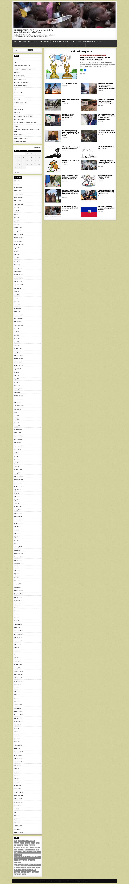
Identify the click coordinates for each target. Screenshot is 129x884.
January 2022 (17, 352)
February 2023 (18, 308)
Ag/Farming (22, 41)
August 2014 (17, 644)
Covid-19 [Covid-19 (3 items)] (23, 847)
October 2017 (18, 520)
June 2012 (16, 731)
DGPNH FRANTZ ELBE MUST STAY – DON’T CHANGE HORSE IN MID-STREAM (96, 59)
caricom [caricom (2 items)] (33, 843)
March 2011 (17, 782)
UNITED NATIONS (19, 135)
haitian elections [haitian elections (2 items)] (23, 860)
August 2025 (17, 207)
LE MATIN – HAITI (19, 92)
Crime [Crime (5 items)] (27, 847)
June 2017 (16, 533)
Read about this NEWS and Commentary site (41, 45)
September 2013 (18, 681)
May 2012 (16, 735)
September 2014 (18, 641)
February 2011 (18, 785)
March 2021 (17, 385)
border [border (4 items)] (21, 843)
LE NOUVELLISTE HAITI (20, 102)
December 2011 (18, 752)
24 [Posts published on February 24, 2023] (35, 164)
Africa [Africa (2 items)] (15, 841)
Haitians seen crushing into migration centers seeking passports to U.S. (106, 191)
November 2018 (18, 479)
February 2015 (18, 624)
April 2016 (16, 577)
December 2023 (18, 274)
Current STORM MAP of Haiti (22, 65)
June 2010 (16, 812)
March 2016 (17, 580)
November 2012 (18, 715)
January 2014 (17, 668)
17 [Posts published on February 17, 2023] (35, 160)
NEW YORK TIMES (19, 119)
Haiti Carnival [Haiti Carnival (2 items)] (31, 860)
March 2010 (17, 822)
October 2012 (18, 718)
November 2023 (18, 278)
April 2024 (16, 261)
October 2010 (18, 799)
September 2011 (18, 762)
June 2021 (16, 375)
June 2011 (16, 772)
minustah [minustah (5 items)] (22, 870)
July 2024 (16, 251)
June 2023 (16, 295)
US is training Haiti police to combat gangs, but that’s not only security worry (106, 162)
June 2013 (16, 691)
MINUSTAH (17, 113)
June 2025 (16, 214)
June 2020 (16, 416)
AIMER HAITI (17, 59)
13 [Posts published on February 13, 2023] (19, 160)
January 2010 (17, 829)
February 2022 (18, 348)
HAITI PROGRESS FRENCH (21, 86)
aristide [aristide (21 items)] (20, 841)
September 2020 (18, 405)
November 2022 (18, 318)
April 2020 (16, 422)
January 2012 (17, 748)
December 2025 (18, 194)
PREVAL (16, 126)
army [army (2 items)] (25, 841)
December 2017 (18, 513)
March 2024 (17, 264)
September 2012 (18, 721)
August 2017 (17, 526)
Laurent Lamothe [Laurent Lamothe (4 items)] (31, 867)
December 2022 (18, 315)
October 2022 (18, 321)
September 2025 (18, 204)
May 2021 (16, 379)
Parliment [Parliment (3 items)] (33, 870)
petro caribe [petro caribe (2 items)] (17, 872)
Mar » (19, 172)
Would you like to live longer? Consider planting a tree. (70, 147)
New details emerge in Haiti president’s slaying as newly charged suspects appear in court (70, 192)
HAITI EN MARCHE (19, 76)
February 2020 (18, 429)
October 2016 (18, 560)
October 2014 (18, 637)
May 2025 (16, 217)
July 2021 (16, 372)
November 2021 (18, 358)
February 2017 (18, 547)
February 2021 (18, 389)
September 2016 (18, 563)
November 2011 (18, 755)
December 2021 (18, 355)
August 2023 (17, 288)
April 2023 (16, 301)
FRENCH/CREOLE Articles (20, 45)
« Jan (15, 172)
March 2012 (17, 741)
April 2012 (16, 738)
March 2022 (17, 345)
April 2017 (16, 540)
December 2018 (18, 476)
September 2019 (18, 446)
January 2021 (17, 392)
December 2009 (18, 832)
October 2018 (18, 483)
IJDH (15, 89)
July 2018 (16, 493)
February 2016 (18, 584)
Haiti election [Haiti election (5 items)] (17, 862)
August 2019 (17, 449)
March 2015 (17, 621)
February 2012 (18, 745)
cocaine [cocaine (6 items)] (25, 845)
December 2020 (18, 395)
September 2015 (18, 600)
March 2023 (17, 305)
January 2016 (17, 587)
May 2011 (16, 775)
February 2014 (18, 664)
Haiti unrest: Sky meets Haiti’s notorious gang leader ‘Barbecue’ (106, 208)
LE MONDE (17, 99)
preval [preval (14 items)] (29, 872)
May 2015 (16, 614)
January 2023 (17, 311)
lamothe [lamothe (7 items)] (23, 867)
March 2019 (17, 466)
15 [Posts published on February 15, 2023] (27, 160)
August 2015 (17, 604)
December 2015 (18, 590)
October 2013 (18, 678)
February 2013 (18, 705)
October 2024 (18, 241)
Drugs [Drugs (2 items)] (15, 849)
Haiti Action (17, 72)
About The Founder (61, 45)
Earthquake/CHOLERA (89, 41)
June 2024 (16, 254)
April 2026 (16, 180)
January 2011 (17, 789)
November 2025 (18, 197)
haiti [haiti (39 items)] (38, 849)
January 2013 (17, 708)
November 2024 (18, 237)
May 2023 (16, 298)
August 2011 (17, 765)
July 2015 (16, 607)
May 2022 (16, 338)
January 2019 (17, 473)
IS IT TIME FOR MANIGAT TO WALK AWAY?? (106, 147)
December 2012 (18, 711)
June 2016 (16, 570)
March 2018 (17, 503)
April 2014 (16, 657)
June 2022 (16, 335)
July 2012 (16, 728)
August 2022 (17, 328)
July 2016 (16, 567)
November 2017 (18, 516)
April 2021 (16, 382)
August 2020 (17, 409)
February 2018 (18, 506)
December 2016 (18, 553)
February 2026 (18, 187)
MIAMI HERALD (18, 109)
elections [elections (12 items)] (33, 849)
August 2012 (17, 725)
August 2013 (17, 684)
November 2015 (18, 594)
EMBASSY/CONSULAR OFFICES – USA (24, 69)
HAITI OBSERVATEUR (20, 79)
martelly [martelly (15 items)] (16, 870)
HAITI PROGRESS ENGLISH (21, 82)
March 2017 (17, 543)
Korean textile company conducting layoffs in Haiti (70, 207)
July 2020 (16, 412)
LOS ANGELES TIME (19, 106)
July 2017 (16, 530)
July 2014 (16, 647)
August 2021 (17, 369)
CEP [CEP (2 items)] (15, 845)
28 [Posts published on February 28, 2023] (23, 167)
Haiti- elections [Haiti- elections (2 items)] (17, 855)
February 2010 (18, 825)
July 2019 (16, 453)
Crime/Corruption (44, 41)
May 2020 (16, 419)
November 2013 (18, 674)
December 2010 (18, 792)
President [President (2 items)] (24, 872)
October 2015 (18, 597)
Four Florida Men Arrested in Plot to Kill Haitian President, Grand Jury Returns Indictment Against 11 (106, 117)
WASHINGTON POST (20, 141)
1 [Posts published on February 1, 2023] (27, 154)
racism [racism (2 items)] (15, 874)
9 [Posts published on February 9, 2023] (31, 157)
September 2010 (18, 802)
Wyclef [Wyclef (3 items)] (23, 874)
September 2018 (18, 486)
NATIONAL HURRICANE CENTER (23, 116)
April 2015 (16, 617)
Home (15, 41)
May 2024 (16, 258)
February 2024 (18, 268)
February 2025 (18, 227)
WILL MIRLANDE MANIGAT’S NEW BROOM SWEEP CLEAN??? (106, 176)
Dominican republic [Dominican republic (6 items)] (35, 847)
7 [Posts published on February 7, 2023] (23, 157)
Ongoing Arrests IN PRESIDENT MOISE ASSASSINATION (68, 116)
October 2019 (18, 442)
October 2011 (18, 758)
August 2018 (17, 489)
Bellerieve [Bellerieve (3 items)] (16, 843)
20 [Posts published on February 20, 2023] (19, 164)
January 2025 (17, 231)
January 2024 (17, 271)
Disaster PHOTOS (76, 41)
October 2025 (18, 201)
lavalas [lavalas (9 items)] (37, 867)
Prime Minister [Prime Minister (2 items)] (35, 872)
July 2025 (16, 211)
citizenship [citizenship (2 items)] (19, 845)
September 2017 (18, 523)
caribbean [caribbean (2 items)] (27, 843)
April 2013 (16, 698)
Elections (100, 41)
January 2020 (17, 432)
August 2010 (17, 805)
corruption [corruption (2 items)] (17, 847)
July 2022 (16, 332)
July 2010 (16, 809)
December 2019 (18, 436)
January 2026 (17, 190)
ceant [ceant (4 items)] (37, 843)
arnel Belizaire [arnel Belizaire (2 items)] (31, 841)
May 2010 (16, 815)
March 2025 (17, 224)
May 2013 (16, 694)
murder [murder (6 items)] (27, 870)
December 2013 (18, 671)
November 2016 (18, 557)
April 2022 (16, 342)
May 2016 (16, 573)
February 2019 (18, 469)
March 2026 (17, 184)
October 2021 (18, 362)
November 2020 (18, 399)
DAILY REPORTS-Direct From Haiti (60, 41)
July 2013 (16, 688)
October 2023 (18, 281)
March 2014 (17, 661)
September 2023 (18, 285)
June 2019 (16, 456)
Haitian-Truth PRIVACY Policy (76, 45)
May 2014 (16, 654)
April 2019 (16, 463)
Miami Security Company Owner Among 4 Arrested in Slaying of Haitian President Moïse (70, 133)
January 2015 (17, 627)
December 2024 (18, 234)
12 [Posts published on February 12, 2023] (15, 160)
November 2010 (18, 795)
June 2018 (16, 496)
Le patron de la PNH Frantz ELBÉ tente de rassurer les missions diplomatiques (70, 176)
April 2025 (16, 221)
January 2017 (17, 550)
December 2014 (18, 631)
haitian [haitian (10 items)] (15, 860)
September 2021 (18, 365)
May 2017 (16, 537)
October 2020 (18, 402)
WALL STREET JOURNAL (21, 138)
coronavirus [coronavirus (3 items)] (32, 845)
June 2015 (16, 610)
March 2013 (17, 701)
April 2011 (16, 778)
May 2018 (16, 500)
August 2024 (17, 248)
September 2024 (18, 244)
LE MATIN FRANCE (19, 96)
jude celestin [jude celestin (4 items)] (17, 867)
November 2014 (18, 634)
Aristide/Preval (32, 41)
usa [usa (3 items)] (20, 874)
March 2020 (17, 426)
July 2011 (16, 768)
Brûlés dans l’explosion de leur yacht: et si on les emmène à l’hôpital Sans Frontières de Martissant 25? (106, 86)
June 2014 (16, 651)
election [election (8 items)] (27, 849)
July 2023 (16, 291)
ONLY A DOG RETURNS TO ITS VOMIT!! (70, 161)
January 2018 (17, 510)
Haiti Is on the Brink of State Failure (70, 100)
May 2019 (16, 459)
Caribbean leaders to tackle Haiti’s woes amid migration (106, 131)
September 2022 (18, 325)
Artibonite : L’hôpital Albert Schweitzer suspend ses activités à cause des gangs (106, 101)
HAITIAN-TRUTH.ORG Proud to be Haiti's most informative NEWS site (33, 31)
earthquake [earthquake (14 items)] (21, 849)
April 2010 (16, 819)
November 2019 (18, 439)
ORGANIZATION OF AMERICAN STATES (25, 123)
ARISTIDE (16, 62)
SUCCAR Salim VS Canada (69, 83)
